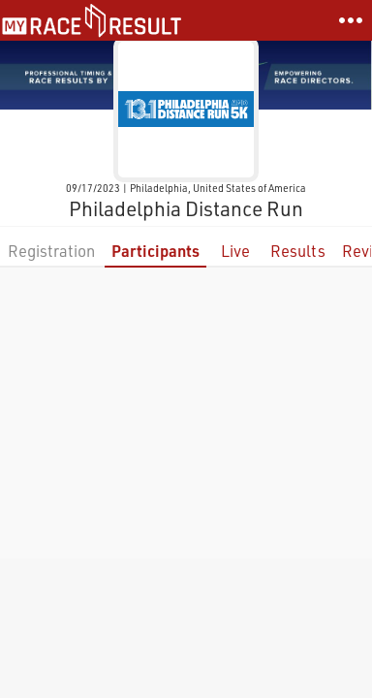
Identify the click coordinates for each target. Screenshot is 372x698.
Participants (155, 250)
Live (235, 250)
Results (298, 250)
